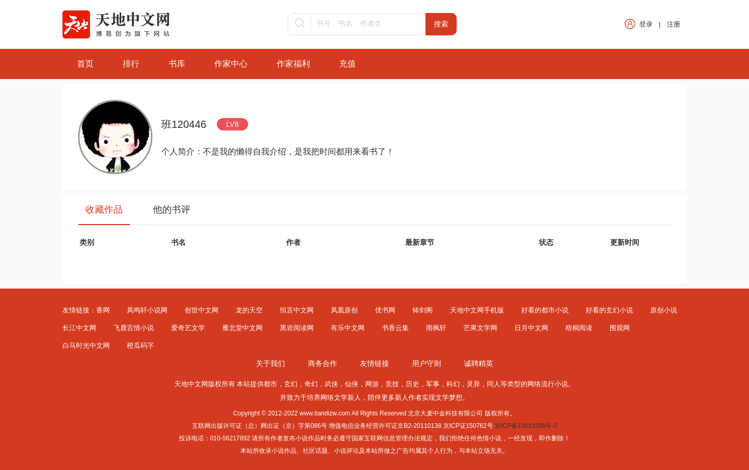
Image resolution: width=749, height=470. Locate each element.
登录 (646, 24)
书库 (177, 63)
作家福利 (293, 63)
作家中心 (231, 63)
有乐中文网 (348, 328)
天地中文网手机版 (477, 310)
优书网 (385, 310)
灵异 (473, 384)
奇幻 (311, 384)
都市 (270, 384)
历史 (412, 384)
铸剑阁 (422, 310)
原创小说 (663, 310)
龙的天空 (249, 310)
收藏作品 (104, 209)
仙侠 (351, 384)
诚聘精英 (478, 363)
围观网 (620, 328)
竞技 (392, 384)
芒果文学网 (480, 328)
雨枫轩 (436, 328)
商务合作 (322, 363)
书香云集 (395, 328)
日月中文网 (531, 328)
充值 (347, 63)
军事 (433, 384)
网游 (372, 384)
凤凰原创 (344, 310)
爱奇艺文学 (188, 328)
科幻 (453, 384)
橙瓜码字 (140, 345)
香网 (103, 310)
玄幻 (291, 384)
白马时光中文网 (86, 345)
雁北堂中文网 (242, 328)
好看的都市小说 (545, 310)
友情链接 (374, 363)
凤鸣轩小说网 (147, 310)
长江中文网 (79, 328)
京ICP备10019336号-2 (526, 425)
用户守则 (426, 363)
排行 (131, 63)
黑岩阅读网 (297, 328)
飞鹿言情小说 (133, 328)
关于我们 (270, 363)
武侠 (331, 384)
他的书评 (171, 209)
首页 (85, 63)
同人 (493, 384)
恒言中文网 (297, 310)
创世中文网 (201, 310)
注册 (673, 24)
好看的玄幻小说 (609, 310)
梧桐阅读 (578, 328)
